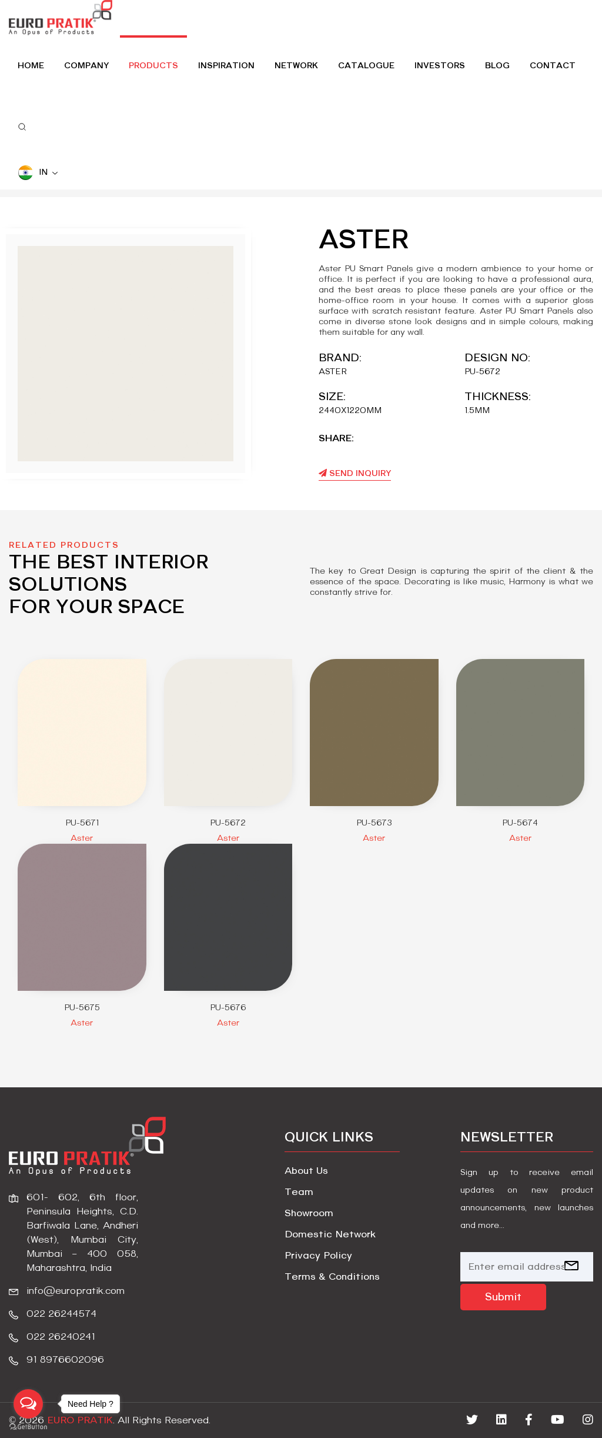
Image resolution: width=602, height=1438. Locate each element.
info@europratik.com (75, 1291)
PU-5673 (374, 823)
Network (296, 66)
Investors (439, 66)
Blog (497, 66)
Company (86, 66)
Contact (553, 66)
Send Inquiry (355, 473)
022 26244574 (61, 1314)
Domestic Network (330, 1234)
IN (38, 172)
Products (153, 66)
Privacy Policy (318, 1255)
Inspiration (226, 66)
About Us (306, 1171)
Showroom (309, 1213)
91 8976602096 (65, 1360)
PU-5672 (228, 823)
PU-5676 (228, 1008)
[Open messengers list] (28, 1404)
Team (299, 1192)
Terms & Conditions (332, 1277)
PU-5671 (82, 823)
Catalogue (366, 66)
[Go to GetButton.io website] (28, 1426)
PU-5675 (82, 1008)
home (31, 66)
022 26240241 (60, 1337)
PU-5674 (520, 823)
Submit (503, 1297)
